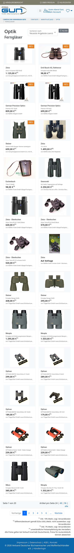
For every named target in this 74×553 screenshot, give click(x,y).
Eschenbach (10, 182)
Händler (13, 2)
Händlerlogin (40, 548)
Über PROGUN (47, 2)
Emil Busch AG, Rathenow (51, 68)
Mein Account (56, 10)
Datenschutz (36, 542)
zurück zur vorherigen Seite (14, 19)
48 (61, 503)
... (51, 513)
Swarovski (45, 182)
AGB (46, 542)
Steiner (8, 144)
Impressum (22, 542)
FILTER (63, 30)
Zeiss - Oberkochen (13, 220)
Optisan (9, 371)
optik (58, 19)
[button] (69, 10)
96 (65, 503)
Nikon (8, 485)
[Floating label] (43, 32)
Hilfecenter (64, 2)
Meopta (9, 333)
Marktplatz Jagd (47, 19)
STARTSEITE (34, 19)
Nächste (58, 513)
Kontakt (53, 542)
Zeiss (8, 68)
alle (66, 506)
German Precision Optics (15, 106)
